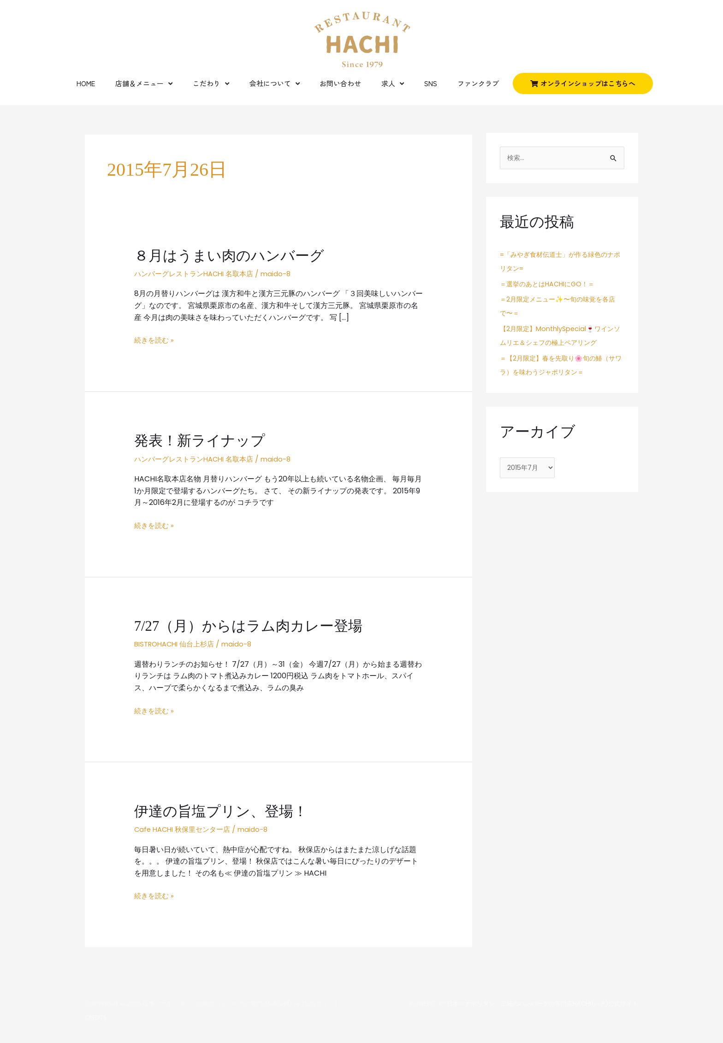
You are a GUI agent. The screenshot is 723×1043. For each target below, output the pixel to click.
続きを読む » (155, 340)
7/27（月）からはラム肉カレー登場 (252, 625)
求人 (392, 84)
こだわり (211, 84)
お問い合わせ (340, 83)
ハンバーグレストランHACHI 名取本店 (198, 273)
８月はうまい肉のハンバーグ (232, 255)
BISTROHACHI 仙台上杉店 (177, 643)
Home (86, 83)
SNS (430, 83)
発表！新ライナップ (201, 440)
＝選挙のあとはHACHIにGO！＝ (550, 284)
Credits (96, 1016)
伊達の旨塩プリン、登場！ (223, 810)
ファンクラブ (478, 83)
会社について (274, 84)
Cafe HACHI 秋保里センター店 (185, 829)
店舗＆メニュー (143, 84)
